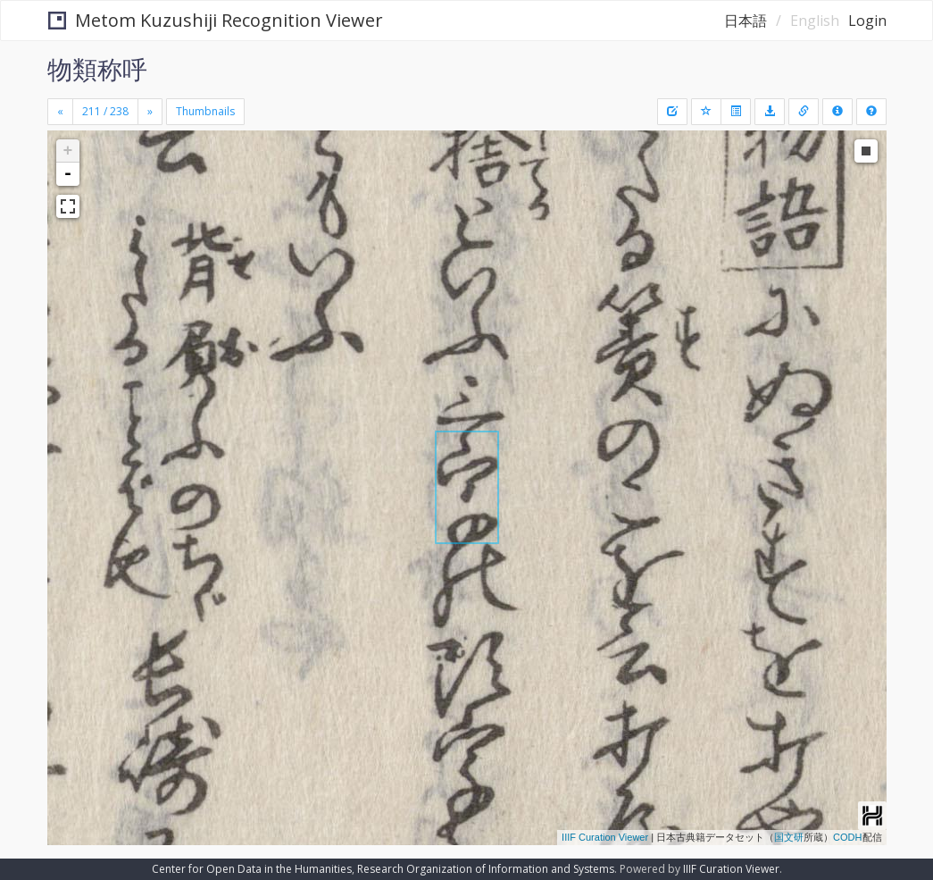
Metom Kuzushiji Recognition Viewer (215, 20)
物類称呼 (97, 69)
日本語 (745, 20)
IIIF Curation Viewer (605, 837)
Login (867, 20)
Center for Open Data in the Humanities (252, 868)
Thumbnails (205, 111)
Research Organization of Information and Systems (485, 868)
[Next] (149, 111)
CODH (847, 837)
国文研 (789, 837)
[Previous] (60, 111)
